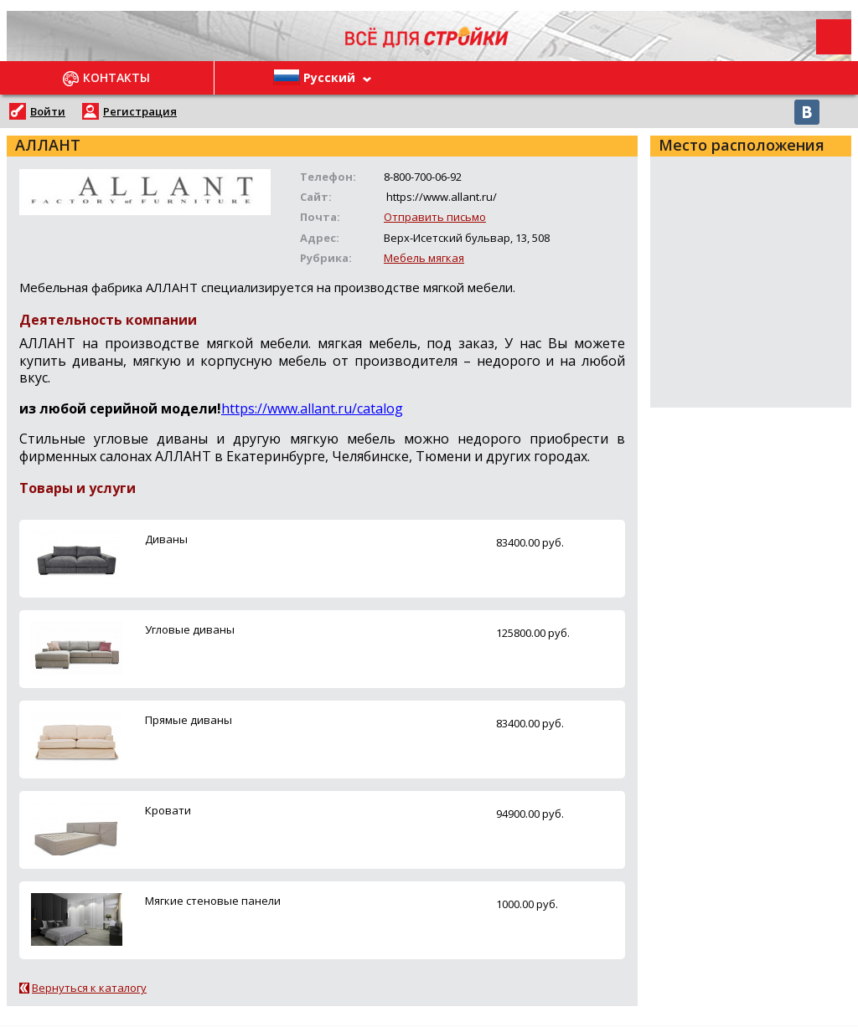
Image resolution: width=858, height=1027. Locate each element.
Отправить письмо (435, 216)
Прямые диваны (188, 719)
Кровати (168, 810)
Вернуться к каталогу (89, 987)
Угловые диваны (190, 629)
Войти (47, 111)
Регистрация (140, 111)
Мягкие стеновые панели (213, 900)
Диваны (166, 539)
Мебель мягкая (424, 257)
